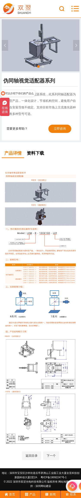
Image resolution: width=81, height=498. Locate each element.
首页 (10, 494)
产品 (30, 494)
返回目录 (31, 455)
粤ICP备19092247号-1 (54, 477)
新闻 (50, 494)
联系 (71, 494)
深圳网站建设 (43, 486)
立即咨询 (60, 128)
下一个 (51, 455)
